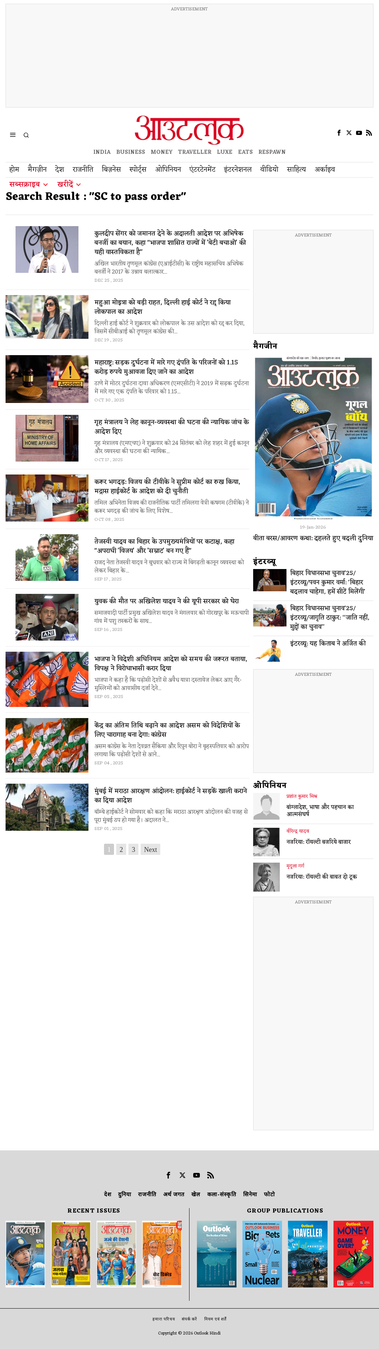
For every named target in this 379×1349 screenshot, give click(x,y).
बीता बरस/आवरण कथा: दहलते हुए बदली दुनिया (313, 538)
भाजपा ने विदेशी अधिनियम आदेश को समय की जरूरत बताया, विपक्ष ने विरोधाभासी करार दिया (170, 664)
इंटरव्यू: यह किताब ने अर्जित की (328, 644)
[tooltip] (339, 132)
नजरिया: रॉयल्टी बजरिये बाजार (318, 842)
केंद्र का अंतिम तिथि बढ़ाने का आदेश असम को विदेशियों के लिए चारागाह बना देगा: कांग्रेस (167, 730)
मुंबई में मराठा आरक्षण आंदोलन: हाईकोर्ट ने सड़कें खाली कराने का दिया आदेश (170, 796)
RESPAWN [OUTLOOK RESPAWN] (272, 153)
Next (150, 849)
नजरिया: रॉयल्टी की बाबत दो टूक (321, 877)
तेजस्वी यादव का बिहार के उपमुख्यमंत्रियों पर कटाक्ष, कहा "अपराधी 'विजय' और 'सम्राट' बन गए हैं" (164, 546)
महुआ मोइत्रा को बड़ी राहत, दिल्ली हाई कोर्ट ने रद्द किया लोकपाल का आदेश (162, 307)
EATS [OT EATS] (245, 153)
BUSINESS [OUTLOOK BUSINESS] (130, 153)
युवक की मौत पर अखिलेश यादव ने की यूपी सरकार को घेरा (166, 601)
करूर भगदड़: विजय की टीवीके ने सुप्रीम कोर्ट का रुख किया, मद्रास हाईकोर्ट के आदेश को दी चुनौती (167, 486)
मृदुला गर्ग (295, 866)
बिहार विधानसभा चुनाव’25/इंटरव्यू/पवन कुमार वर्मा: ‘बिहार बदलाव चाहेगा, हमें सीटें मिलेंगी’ (327, 583)
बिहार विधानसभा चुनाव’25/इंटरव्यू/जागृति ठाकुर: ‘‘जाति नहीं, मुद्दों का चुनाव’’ (329, 618)
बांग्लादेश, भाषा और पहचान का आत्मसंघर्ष (320, 811)
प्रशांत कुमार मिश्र (301, 796)
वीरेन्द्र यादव (297, 831)
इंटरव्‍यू (264, 562)
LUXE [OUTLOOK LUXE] (224, 153)
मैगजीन (265, 346)
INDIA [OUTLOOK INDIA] (102, 153)
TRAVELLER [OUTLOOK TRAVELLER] (194, 153)
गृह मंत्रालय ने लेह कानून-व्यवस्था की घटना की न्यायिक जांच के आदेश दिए (171, 427)
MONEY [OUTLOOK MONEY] (161, 153)
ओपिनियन (270, 786)
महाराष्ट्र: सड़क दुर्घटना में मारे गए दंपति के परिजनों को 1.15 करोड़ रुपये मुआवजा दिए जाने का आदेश (166, 367)
